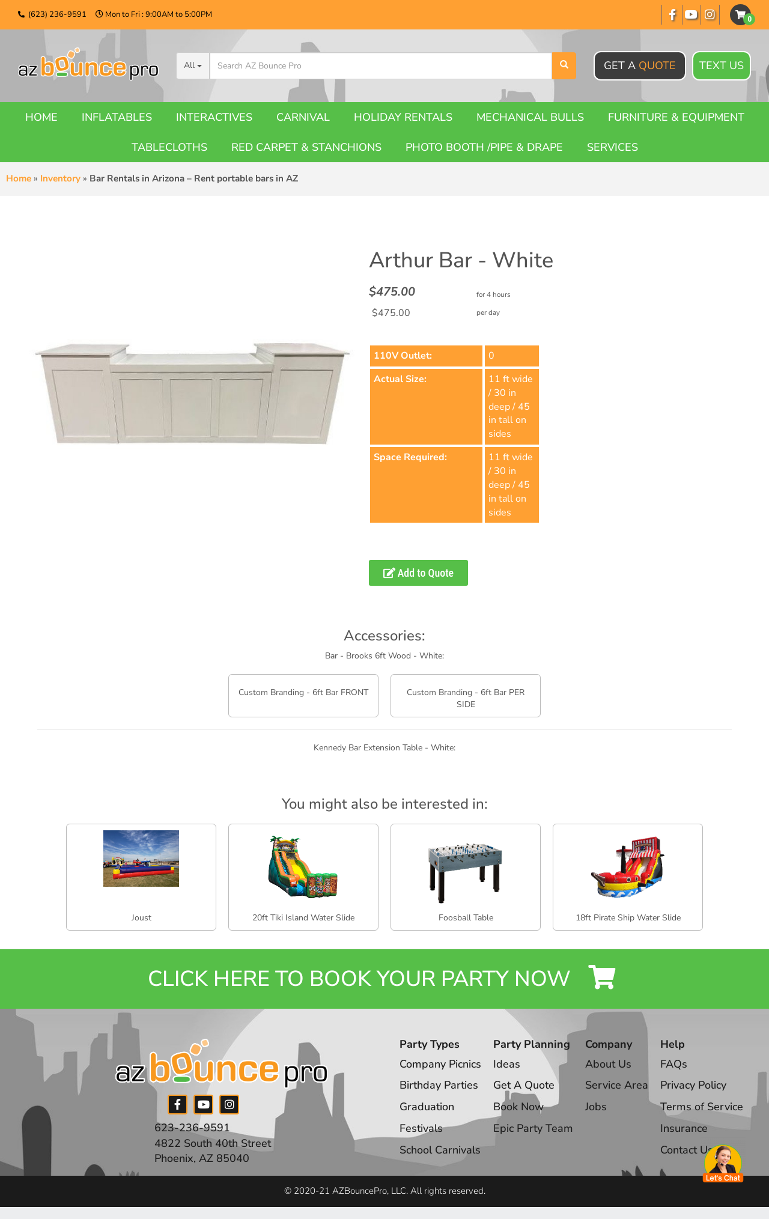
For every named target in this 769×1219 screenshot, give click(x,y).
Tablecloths (169, 147)
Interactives (214, 117)
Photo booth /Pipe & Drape (484, 147)
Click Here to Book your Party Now (384, 979)
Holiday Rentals (403, 117)
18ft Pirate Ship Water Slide (628, 917)
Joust (141, 917)
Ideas (506, 1064)
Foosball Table (466, 917)
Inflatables (117, 117)
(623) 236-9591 (57, 14)
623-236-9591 (192, 1127)
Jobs (596, 1106)
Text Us (721, 66)
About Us (608, 1064)
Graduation (427, 1106)
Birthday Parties (439, 1085)
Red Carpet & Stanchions (306, 147)
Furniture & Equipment (676, 117)
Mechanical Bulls (530, 117)
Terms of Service (701, 1106)
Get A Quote (524, 1085)
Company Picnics (440, 1064)
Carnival (303, 117)
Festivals (421, 1128)
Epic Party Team (533, 1128)
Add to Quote (418, 573)
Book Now (518, 1106)
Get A (640, 65)
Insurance (684, 1128)
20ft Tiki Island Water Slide (303, 917)
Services (612, 147)
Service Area (616, 1085)
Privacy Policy (693, 1085)
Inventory (60, 178)
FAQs (673, 1064)
